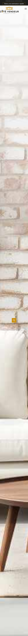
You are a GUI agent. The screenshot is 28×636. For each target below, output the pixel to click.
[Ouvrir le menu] (26, 9)
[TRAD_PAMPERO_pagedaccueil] (9, 13)
